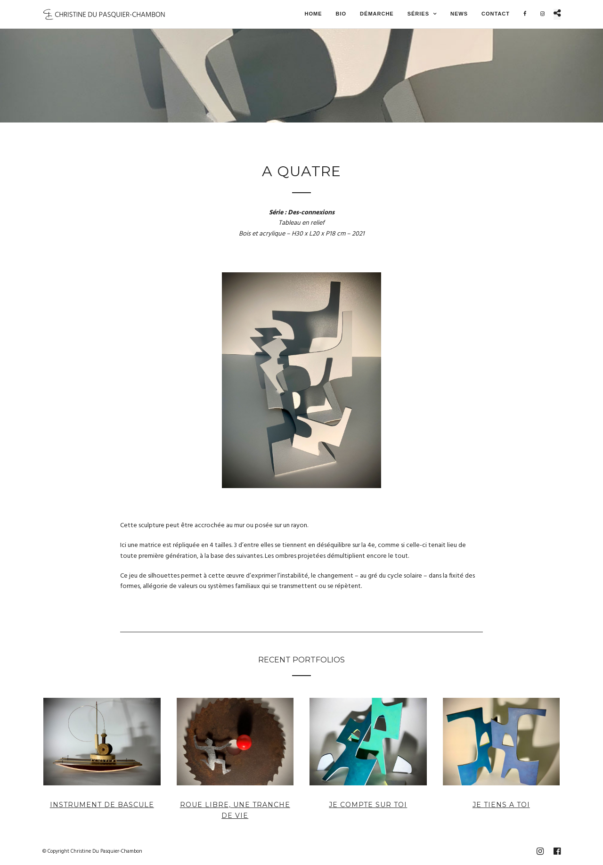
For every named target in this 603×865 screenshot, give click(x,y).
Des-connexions (311, 212)
